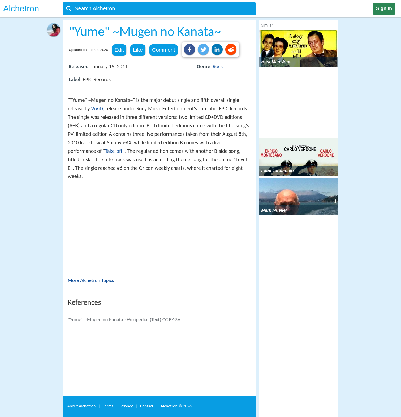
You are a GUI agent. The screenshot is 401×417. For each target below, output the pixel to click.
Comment (163, 50)
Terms (108, 406)
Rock (218, 66)
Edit (119, 50)
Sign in (384, 8)
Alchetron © (176, 406)
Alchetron (21, 8)
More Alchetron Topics (91, 280)
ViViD (97, 108)
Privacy (126, 406)
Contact (146, 406)
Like (138, 50)
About (81, 406)
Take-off (113, 151)
